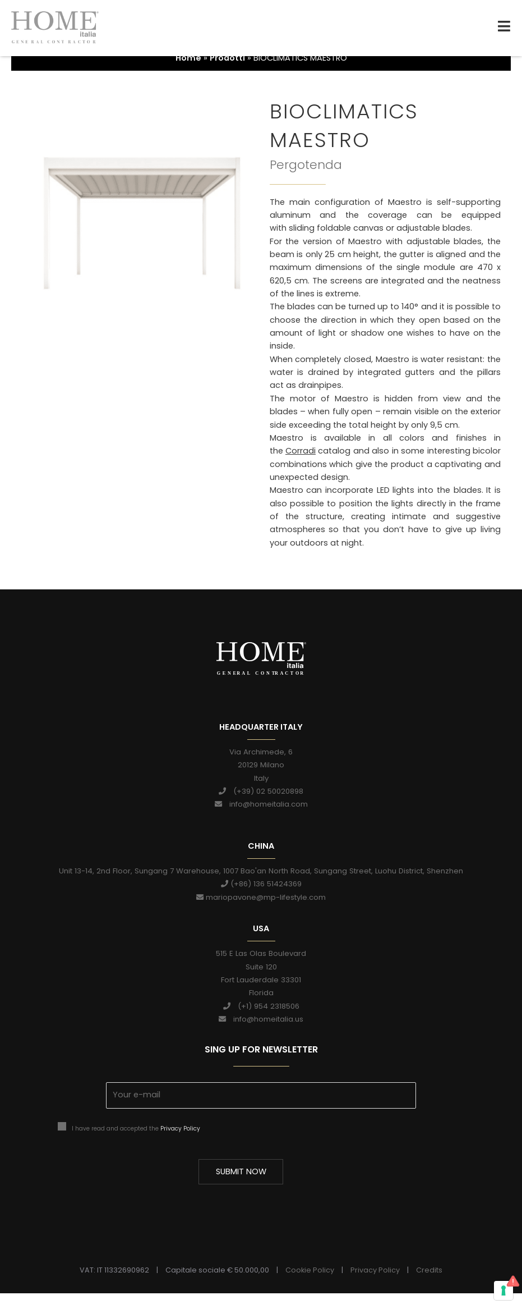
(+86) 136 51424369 (261, 899)
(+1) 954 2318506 (261, 1021)
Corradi (300, 466)
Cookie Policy (309, 1285)
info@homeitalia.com (261, 819)
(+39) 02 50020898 (261, 807)
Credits (429, 1285)
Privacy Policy (180, 1143)
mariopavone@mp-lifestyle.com (261, 912)
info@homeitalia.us (261, 1034)
